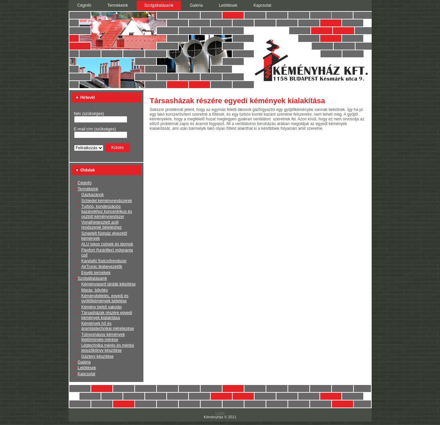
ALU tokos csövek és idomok (107, 244)
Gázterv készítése (97, 356)
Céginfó (85, 183)
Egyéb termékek (96, 272)
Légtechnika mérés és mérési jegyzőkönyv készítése (107, 348)
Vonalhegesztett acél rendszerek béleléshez (101, 225)
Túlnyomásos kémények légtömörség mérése (103, 337)
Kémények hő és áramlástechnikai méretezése (107, 326)
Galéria (84, 362)
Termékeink (88, 189)
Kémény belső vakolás (101, 307)
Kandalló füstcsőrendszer (104, 261)
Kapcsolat (87, 374)
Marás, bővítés (94, 290)
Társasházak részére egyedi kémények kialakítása (106, 315)
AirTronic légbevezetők (102, 266)
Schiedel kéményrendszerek (106, 200)
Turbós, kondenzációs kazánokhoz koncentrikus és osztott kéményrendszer (106, 211)
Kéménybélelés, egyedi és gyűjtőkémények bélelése (105, 298)
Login (220, 413)
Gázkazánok (92, 194)
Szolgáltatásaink (92, 278)
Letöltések (87, 367)
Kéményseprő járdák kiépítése (108, 284)
